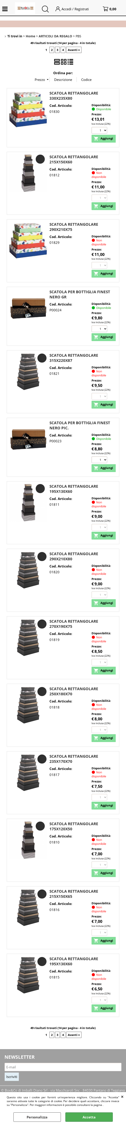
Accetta (89, 1117)
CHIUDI (122, 1096)
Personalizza (37, 1117)
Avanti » (74, 50)
